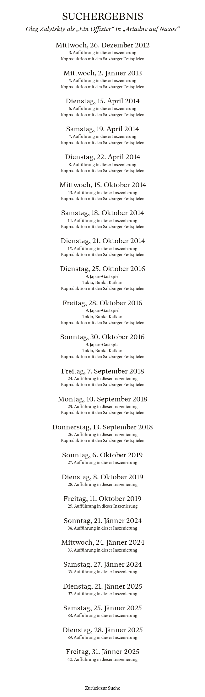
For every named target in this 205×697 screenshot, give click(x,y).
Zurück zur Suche (102, 688)
